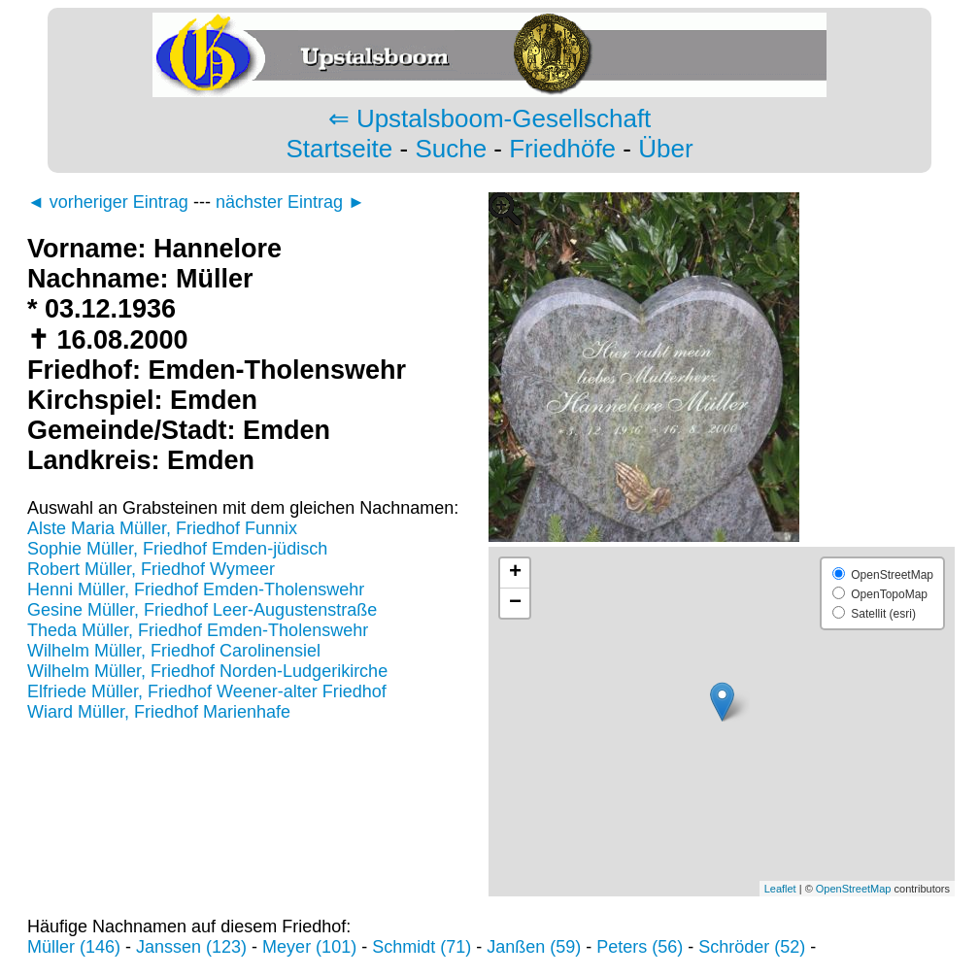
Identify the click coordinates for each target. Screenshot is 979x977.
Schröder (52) (751, 947)
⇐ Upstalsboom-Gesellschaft (490, 118)
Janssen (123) (191, 947)
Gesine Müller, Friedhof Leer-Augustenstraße (202, 610)
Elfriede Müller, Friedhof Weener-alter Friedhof (207, 691)
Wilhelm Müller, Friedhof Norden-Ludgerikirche (207, 671)
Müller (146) (73, 947)
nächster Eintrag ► (290, 202)
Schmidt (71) (421, 947)
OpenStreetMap (854, 888)
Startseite (339, 148)
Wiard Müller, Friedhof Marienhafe (158, 712)
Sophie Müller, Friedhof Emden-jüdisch (177, 548)
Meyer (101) (309, 947)
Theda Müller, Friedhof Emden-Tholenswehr (197, 630)
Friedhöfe (562, 148)
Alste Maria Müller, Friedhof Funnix (162, 528)
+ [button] (515, 573)
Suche (451, 148)
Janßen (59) (534, 947)
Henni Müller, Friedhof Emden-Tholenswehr (195, 589)
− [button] (515, 603)
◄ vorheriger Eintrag (107, 202)
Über (665, 148)
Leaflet (780, 888)
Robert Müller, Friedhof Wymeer (151, 569)
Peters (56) (639, 947)
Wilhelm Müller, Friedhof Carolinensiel (174, 650)
